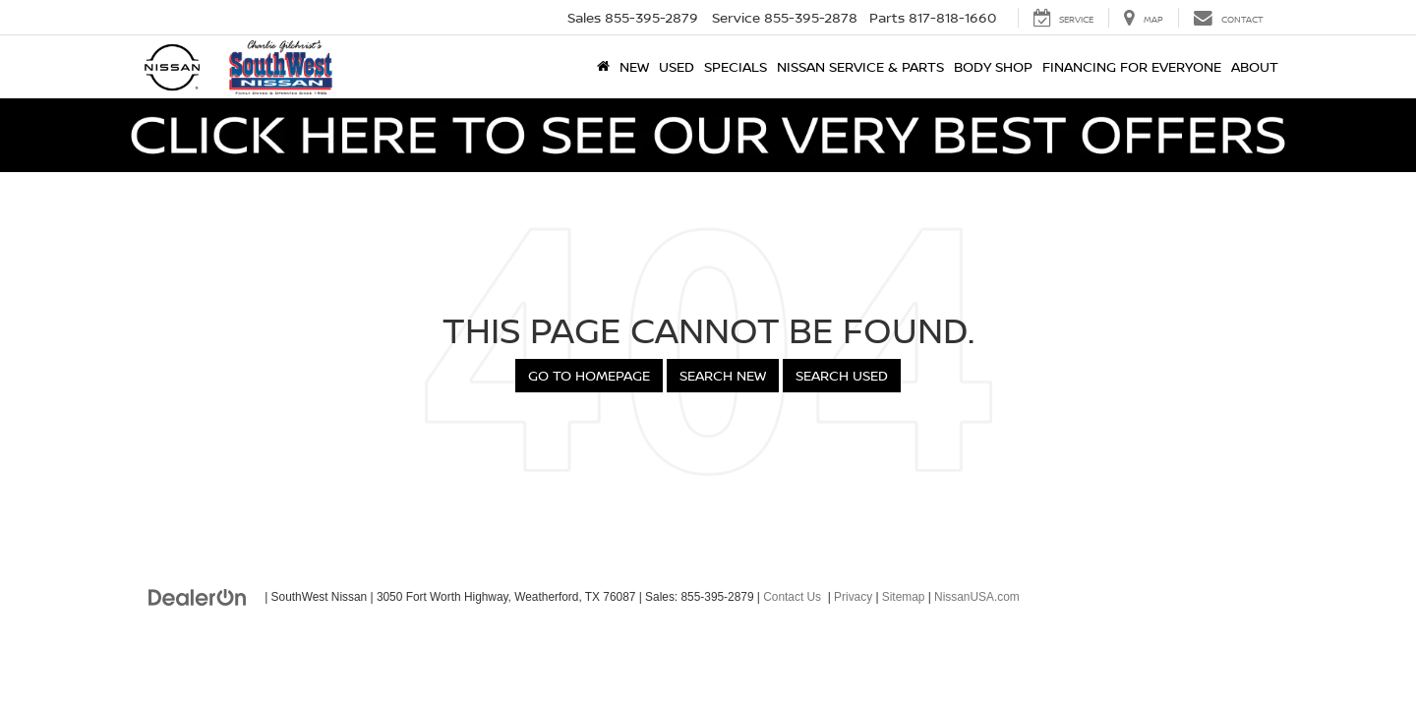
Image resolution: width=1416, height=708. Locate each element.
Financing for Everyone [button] (1131, 66)
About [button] (1254, 66)
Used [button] (676, 66)
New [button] (634, 66)
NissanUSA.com (977, 597)
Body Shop (993, 66)
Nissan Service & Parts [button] (860, 66)
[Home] (603, 66)
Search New (722, 375)
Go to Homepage (589, 375)
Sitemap (903, 597)
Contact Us (792, 597)
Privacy (853, 597)
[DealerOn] (198, 596)
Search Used (842, 375)
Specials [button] (735, 66)
